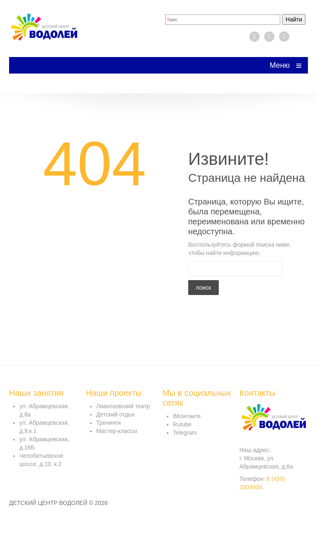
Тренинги (108, 422)
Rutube (182, 424)
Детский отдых (115, 414)
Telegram (185, 432)
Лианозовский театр (123, 406)
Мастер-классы (116, 431)
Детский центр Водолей (48, 503)
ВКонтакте (187, 416)
